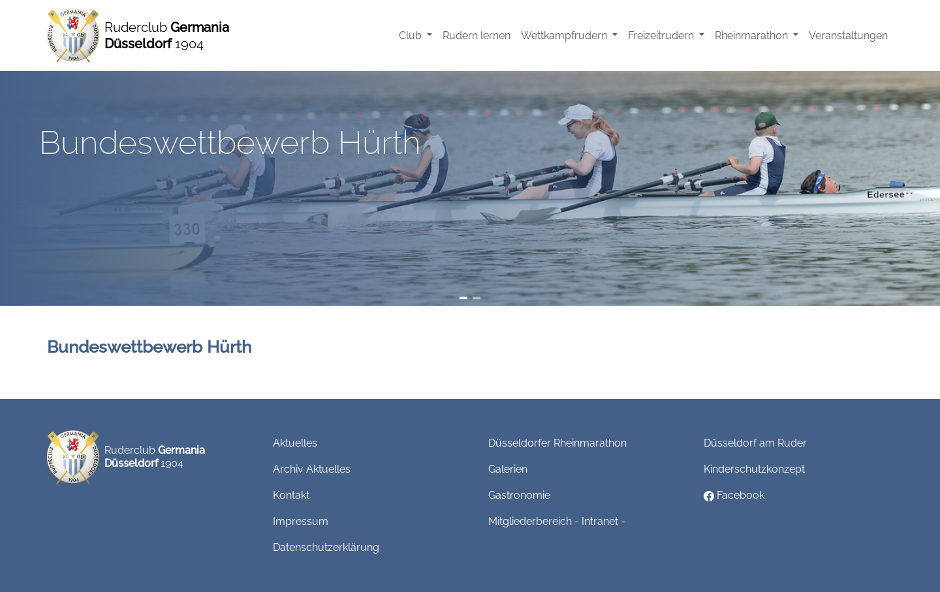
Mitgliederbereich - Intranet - (556, 521)
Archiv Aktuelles (312, 469)
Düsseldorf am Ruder (755, 443)
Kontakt (291, 495)
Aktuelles (295, 443)
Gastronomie (519, 495)
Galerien (507, 469)
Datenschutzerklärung (326, 547)
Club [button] (411, 35)
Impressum (300, 521)
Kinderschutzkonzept (754, 469)
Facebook (734, 495)
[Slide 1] (463, 298)
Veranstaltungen (848, 35)
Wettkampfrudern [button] (565, 35)
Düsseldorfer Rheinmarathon (557, 443)
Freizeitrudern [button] (662, 35)
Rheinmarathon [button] (753, 35)
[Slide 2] (476, 298)
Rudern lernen (476, 35)
